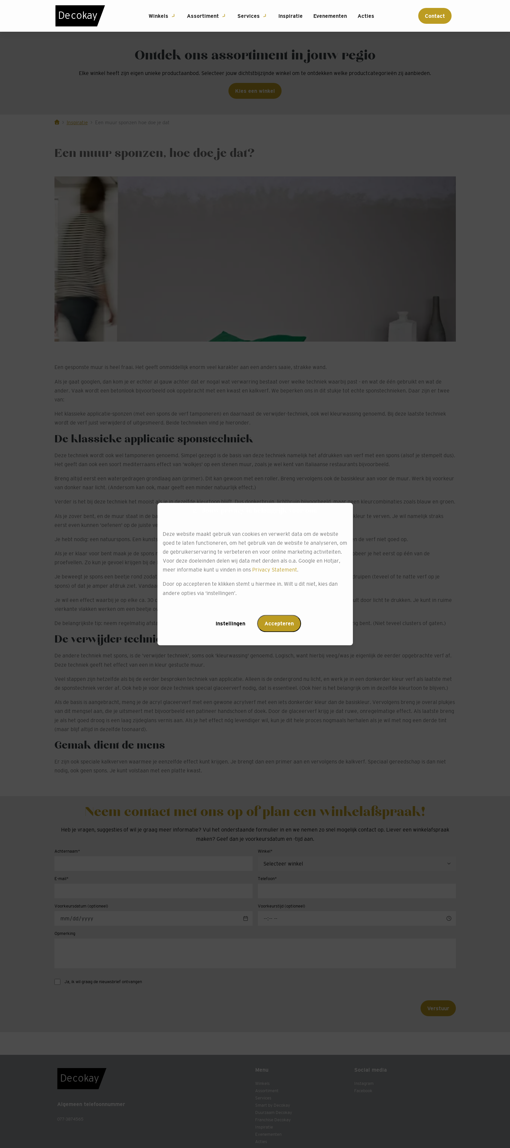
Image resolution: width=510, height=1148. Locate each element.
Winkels (158, 16)
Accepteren (279, 623)
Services (248, 16)
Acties (365, 16)
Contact (435, 16)
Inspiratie (290, 16)
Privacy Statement (274, 570)
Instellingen (230, 623)
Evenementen (330, 16)
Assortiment (203, 16)
